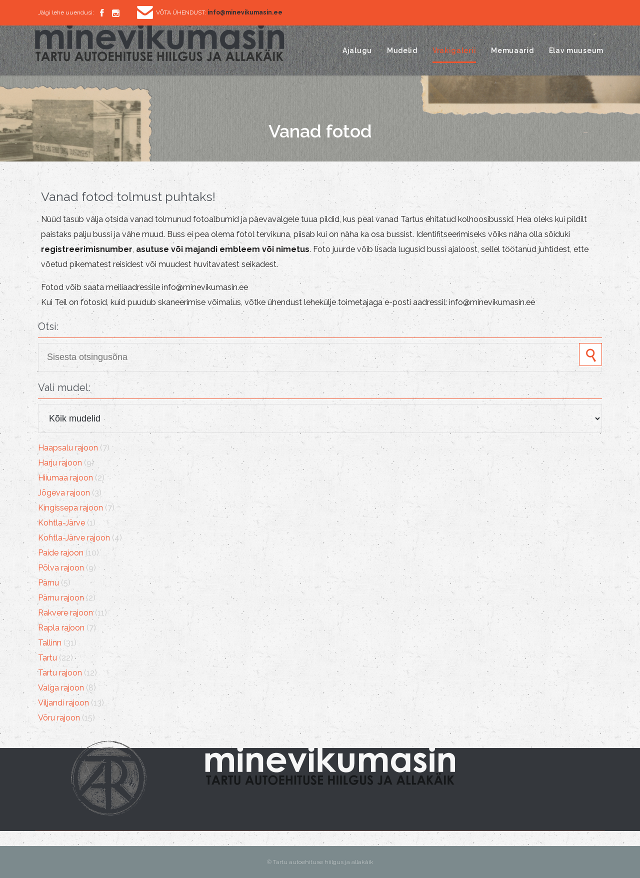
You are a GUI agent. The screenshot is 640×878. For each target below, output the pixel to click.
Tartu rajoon (60, 673)
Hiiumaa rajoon (65, 477)
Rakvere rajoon (65, 613)
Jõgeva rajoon (64, 493)
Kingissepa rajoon (70, 507)
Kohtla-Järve (61, 523)
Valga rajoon (61, 687)
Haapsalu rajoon (68, 447)
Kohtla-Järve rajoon (74, 537)
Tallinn (50, 643)
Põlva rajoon (61, 567)
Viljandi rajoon (63, 703)
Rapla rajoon (61, 627)
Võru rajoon (59, 717)
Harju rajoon (60, 463)
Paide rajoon (61, 553)
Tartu (47, 657)
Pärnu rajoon (61, 597)
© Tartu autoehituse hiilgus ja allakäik (320, 862)
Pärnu (48, 583)
